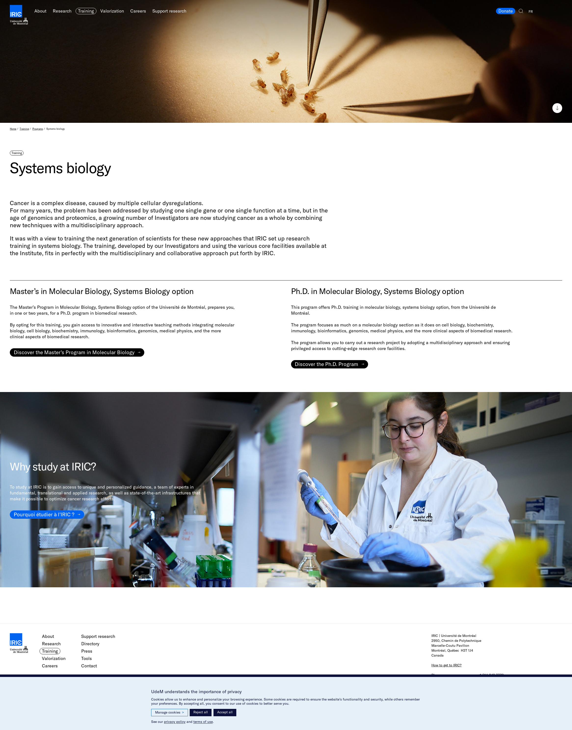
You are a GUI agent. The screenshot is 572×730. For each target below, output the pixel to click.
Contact (89, 666)
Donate (505, 11)
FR (531, 11)
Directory (90, 643)
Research (62, 11)
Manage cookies (169, 712)
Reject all (200, 712)
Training (86, 11)
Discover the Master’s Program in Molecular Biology (74, 352)
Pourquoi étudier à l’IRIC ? (44, 514)
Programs (37, 128)
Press (86, 651)
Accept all (225, 712)
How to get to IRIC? (446, 665)
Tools (86, 658)
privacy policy (175, 721)
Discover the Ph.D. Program (326, 364)
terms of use (203, 721)
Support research (169, 11)
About (40, 11)
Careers (138, 11)
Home (13, 128)
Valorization (112, 11)
